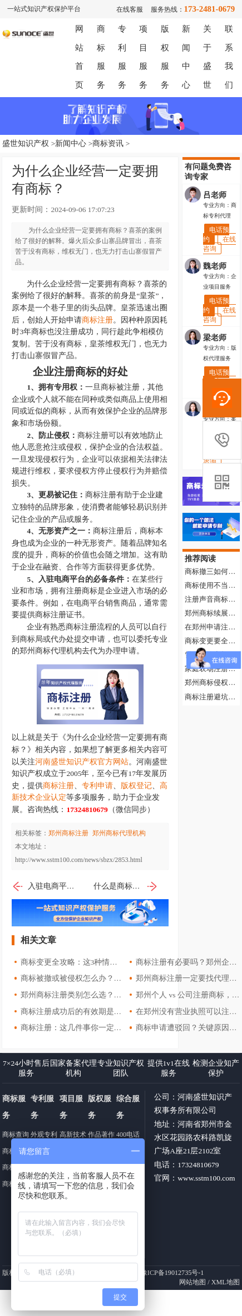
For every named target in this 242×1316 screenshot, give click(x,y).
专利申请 (97, 785)
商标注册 (97, 320)
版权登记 (136, 785)
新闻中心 (70, 143)
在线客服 (129, 9)
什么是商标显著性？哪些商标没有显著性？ (125, 886)
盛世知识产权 (25, 143)
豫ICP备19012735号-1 (172, 1273)
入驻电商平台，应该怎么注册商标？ (44, 886)
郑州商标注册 (68, 833)
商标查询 (15, 1134)
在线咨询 (219, 244)
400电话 (128, 1134)
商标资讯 (108, 143)
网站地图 (192, 1282)
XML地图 (225, 1282)
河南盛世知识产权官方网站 (82, 762)
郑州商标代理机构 (119, 833)
